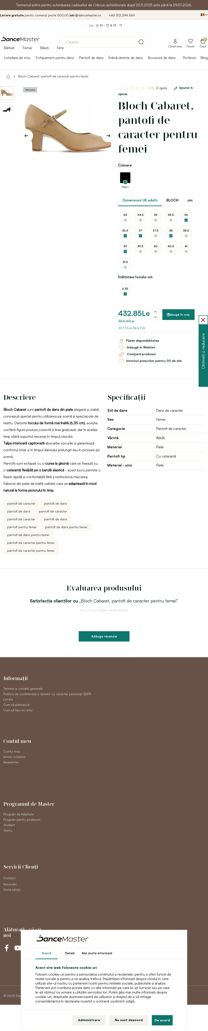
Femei (27, 48)
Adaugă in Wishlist (136, 347)
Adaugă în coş (178, 314)
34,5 (140, 215)
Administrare (89, 1020)
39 (125, 246)
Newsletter (11, 762)
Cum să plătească (16, 705)
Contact (9, 878)
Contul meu (11, 751)
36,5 (125, 230)
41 (186, 246)
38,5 (186, 230)
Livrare (8, 699)
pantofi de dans (55, 503)
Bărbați (9, 48)
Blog (204, 57)
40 (156, 246)
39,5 (140, 246)
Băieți (44, 48)
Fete (60, 48)
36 (186, 215)
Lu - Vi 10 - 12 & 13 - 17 (105, 25)
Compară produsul (137, 354)
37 (140, 230)
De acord (162, 1020)
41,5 (125, 262)
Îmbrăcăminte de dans (125, 57)
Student (9, 825)
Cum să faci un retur (18, 710)
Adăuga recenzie (104, 636)
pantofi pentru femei (21, 527)
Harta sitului (11, 889)
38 (171, 230)
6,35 (125, 288)
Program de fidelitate (18, 814)
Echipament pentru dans (55, 57)
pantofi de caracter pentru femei (30, 543)
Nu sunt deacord (129, 1020)
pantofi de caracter (21, 503)
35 (155, 215)
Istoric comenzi (14, 757)
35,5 (171, 215)
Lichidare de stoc (17, 57)
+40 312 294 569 (122, 15)
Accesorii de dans (162, 57)
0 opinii (157, 88)
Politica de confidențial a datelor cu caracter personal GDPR (47, 694)
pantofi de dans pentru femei (66, 527)
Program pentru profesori (21, 819)
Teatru (7, 830)
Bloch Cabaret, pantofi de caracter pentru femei (53, 76)
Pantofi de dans (91, 57)
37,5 (156, 230)
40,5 (171, 246)
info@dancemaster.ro (85, 15)
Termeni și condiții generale (23, 688)
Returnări (10, 884)
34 (125, 215)
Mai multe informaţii (97, 953)
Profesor (189, 57)
